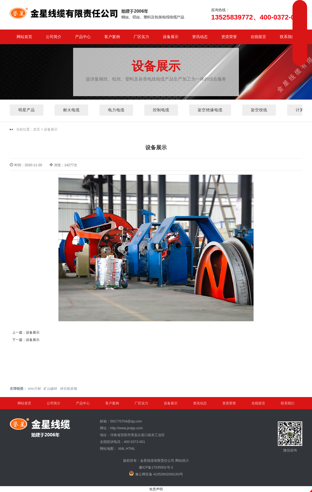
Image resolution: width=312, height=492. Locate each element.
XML (121, 449)
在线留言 (258, 37)
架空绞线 (259, 110)
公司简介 (53, 37)
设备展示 (170, 37)
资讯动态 (200, 37)
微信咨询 (290, 436)
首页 (36, 129)
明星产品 (26, 110)
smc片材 (34, 388)
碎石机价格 (68, 388)
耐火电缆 (71, 110)
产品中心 (83, 37)
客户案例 (112, 37)
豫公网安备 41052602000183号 (156, 473)
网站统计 (182, 460)
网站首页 (24, 37)
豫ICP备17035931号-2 (156, 467)
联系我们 (287, 37)
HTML (130, 449)
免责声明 (156, 489)
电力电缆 (116, 110)
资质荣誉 (229, 37)
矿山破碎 (50, 388)
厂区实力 (141, 37)
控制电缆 (161, 110)
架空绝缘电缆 (210, 110)
